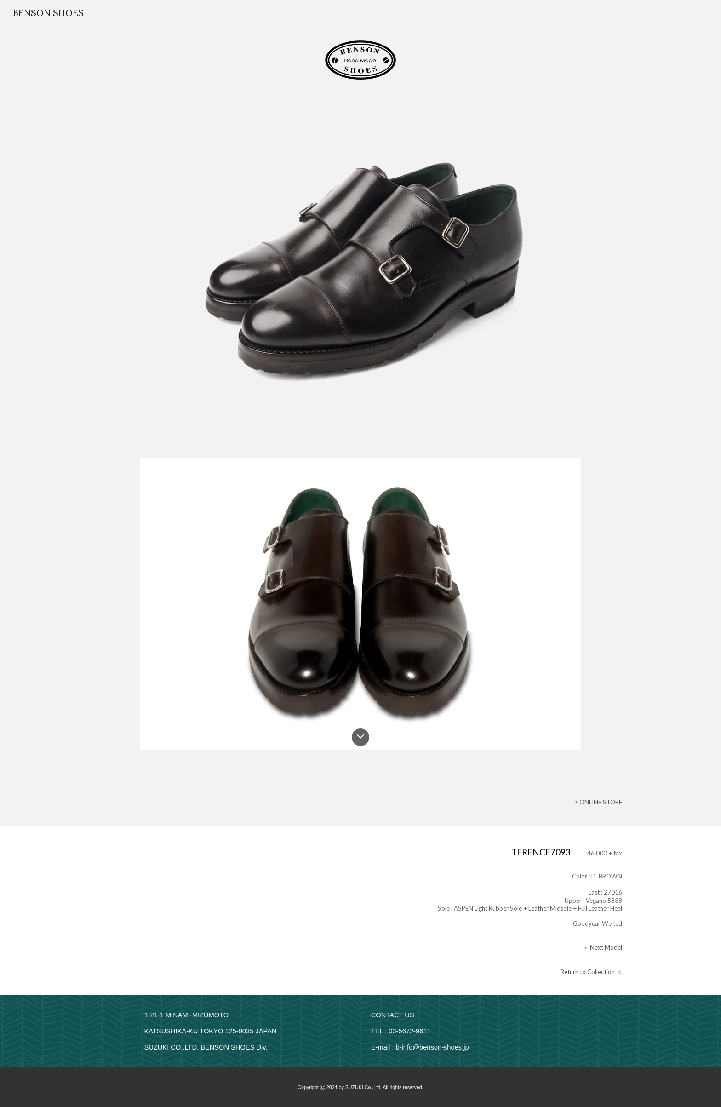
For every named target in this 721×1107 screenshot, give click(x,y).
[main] (360, 802)
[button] (360, 737)
